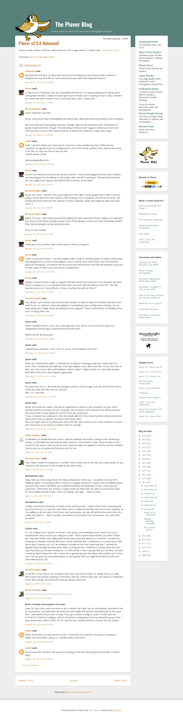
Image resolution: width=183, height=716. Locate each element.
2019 (144, 463)
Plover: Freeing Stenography (146, 271)
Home (73, 680)
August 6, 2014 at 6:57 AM (38, 583)
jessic (28, 254)
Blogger (117, 710)
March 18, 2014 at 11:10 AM (39, 469)
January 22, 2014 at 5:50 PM (39, 134)
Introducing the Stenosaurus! (146, 382)
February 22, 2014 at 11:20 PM (40, 428)
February (148, 505)
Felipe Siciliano (33, 435)
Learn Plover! (146, 75)
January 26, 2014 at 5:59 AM (39, 184)
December (149, 485)
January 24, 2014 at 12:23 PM (39, 164)
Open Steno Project (150, 52)
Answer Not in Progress (150, 397)
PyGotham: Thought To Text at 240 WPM (150, 288)
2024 (144, 443)
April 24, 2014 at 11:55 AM (38, 495)
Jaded (28, 141)
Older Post (120, 680)
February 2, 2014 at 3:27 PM (39, 292)
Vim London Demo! (149, 528)
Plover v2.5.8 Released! (149, 388)
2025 (144, 439)
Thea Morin (94, 710)
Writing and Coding (147, 213)
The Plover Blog (73, 24)
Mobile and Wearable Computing (148, 226)
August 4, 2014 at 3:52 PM (38, 563)
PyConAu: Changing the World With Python (149, 280)
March (147, 501)
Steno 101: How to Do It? (150, 367)
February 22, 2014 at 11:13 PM (40, 396)
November (149, 489)
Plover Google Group (151, 113)
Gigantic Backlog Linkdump (149, 521)
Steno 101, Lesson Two (150, 416)
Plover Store (146, 65)
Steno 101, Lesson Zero (150, 371)
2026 (144, 435)
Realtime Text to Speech (150, 303)
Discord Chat (146, 126)
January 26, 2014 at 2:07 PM (39, 234)
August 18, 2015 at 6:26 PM (38, 641)
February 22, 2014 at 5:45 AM (39, 353)
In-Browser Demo (149, 88)
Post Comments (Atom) (79, 692)
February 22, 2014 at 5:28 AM (39, 338)
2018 (144, 466)
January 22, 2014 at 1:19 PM (39, 102)
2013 (144, 535)
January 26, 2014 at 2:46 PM (39, 248)
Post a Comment (30, 665)
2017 (144, 470)
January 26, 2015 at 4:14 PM (39, 624)
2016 (144, 474)
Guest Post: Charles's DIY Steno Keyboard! (150, 410)
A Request (143, 393)
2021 (144, 455)
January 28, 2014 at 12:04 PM (39, 271)
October (148, 493)
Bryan (28, 88)
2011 (144, 543)
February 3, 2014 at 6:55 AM (39, 315)
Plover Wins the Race (148, 309)
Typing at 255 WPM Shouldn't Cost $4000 (149, 263)
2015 (144, 478)
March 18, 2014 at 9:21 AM (38, 452)
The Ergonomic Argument (151, 219)
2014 (144, 482)
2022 (144, 451)
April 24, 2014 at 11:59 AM (38, 522)
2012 (144, 539)
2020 (144, 459)
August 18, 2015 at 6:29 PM (38, 659)
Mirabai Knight (33, 108)
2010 (144, 547)
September (149, 497)
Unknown (30, 71)
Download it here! (110, 50)
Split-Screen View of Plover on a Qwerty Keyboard (151, 296)
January (148, 509)
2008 (144, 555)
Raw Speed (144, 233)
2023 (144, 447)
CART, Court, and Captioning (147, 240)
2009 (144, 551)
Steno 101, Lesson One (150, 376)
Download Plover (148, 41)
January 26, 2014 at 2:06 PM (39, 207)
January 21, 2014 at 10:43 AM (39, 82)
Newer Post (26, 680)
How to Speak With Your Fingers (150, 206)
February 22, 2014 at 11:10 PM (40, 376)
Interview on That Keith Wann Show (149, 316)
